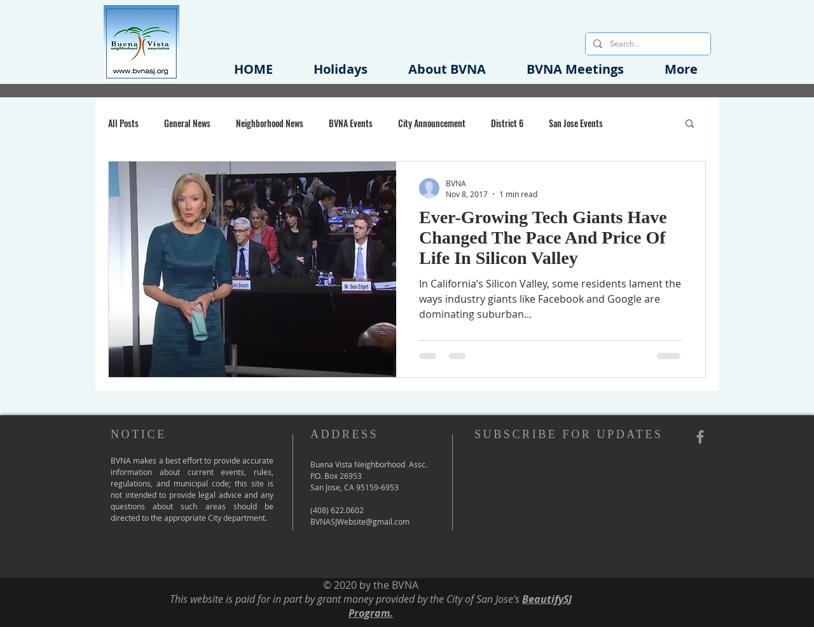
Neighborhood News (269, 123)
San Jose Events (576, 123)
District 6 (507, 123)
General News (187, 123)
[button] (447, 69)
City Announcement (432, 123)
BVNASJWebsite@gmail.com (360, 521)
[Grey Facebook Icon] (700, 437)
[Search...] (647, 44)
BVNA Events (351, 123)
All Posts (123, 123)
